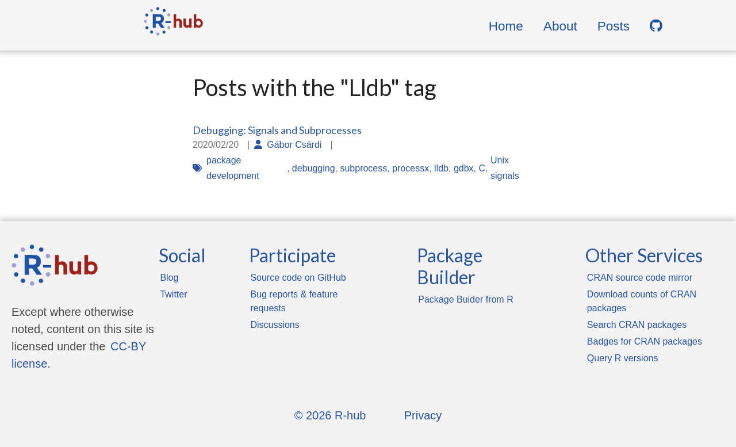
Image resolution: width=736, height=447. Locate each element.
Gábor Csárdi (294, 145)
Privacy (423, 415)
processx (410, 168)
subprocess (363, 168)
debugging (313, 168)
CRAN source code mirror (639, 277)
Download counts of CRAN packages (641, 301)
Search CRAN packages (637, 325)
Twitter (173, 294)
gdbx (464, 168)
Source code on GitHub (298, 277)
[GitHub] (656, 26)
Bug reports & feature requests (294, 301)
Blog (169, 277)
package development (232, 168)
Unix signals (504, 168)
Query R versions (622, 358)
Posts (613, 26)
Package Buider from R (465, 299)
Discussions (274, 325)
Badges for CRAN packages (644, 341)
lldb (441, 168)
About (560, 26)
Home (506, 26)
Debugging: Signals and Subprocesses (277, 130)
